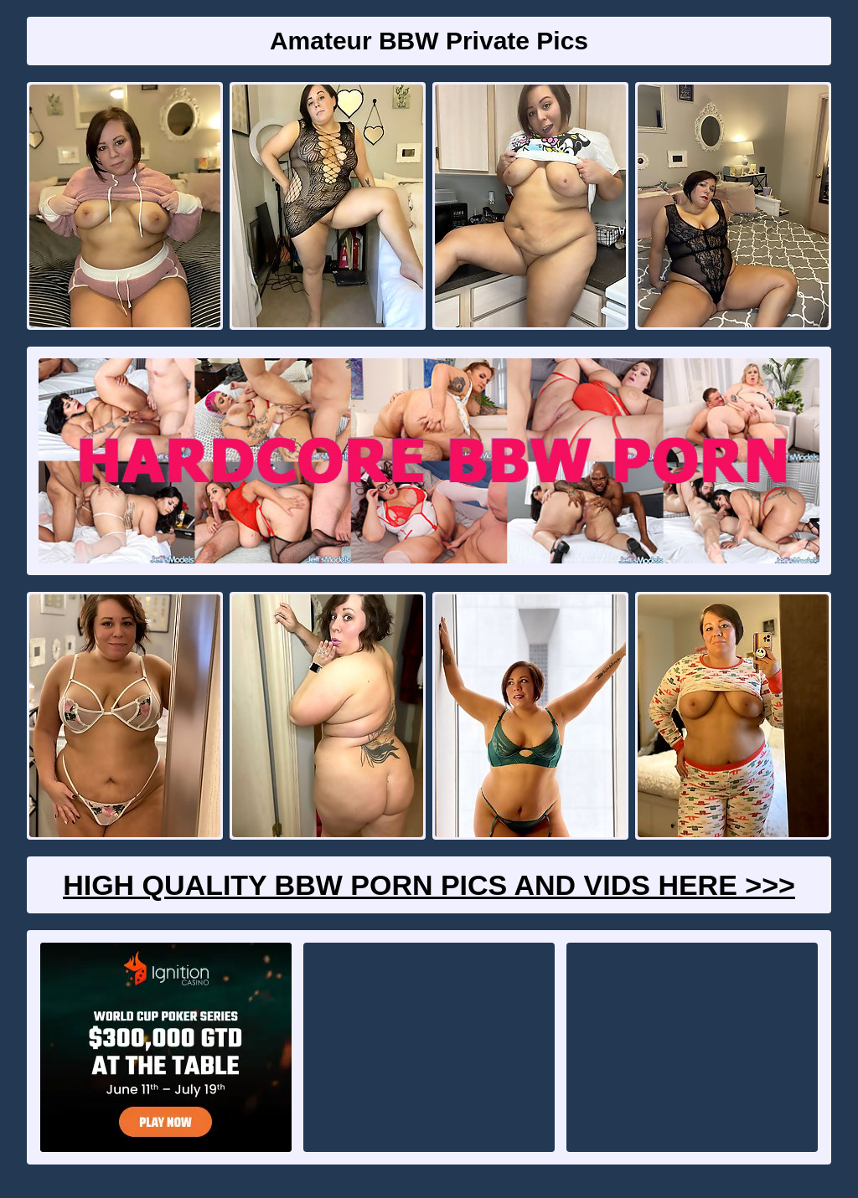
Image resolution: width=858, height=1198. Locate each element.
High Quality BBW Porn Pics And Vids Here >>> (429, 885)
